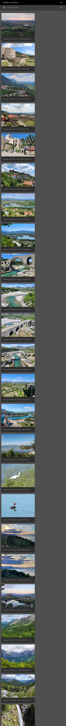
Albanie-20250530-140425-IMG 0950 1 (16, 567)
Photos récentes (13, 7)
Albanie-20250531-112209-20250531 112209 (16, 650)
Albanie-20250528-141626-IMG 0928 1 (49, 455)
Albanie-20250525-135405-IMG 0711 (49, 65)
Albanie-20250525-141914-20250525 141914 (49, 92)
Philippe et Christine (10, 2)
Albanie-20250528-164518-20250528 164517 (49, 483)
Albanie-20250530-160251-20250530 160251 (49, 595)
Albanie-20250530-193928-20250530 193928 (49, 623)
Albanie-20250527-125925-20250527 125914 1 (16, 344)
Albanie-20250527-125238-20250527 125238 (49, 316)
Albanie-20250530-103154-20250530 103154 (49, 511)
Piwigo (37, 722)
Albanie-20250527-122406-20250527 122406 (16, 316)
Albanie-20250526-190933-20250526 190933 (49, 260)
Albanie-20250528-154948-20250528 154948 (16, 483)
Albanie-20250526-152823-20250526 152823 (49, 204)
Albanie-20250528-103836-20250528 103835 (16, 399)
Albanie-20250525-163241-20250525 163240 (16, 120)
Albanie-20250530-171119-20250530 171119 (16, 623)
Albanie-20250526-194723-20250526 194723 (49, 288)
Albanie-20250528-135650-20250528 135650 (16, 455)
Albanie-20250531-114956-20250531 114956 (49, 650)
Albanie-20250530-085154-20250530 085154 (16, 511)
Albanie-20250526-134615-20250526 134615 (16, 148)
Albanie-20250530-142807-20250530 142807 (49, 567)
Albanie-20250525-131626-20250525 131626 (16, 65)
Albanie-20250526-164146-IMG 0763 (49, 232)
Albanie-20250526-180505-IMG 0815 (16, 260)
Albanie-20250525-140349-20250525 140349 (16, 92)
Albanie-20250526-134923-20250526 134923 (49, 148)
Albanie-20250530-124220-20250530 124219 (49, 539)
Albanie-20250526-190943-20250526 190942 (16, 288)
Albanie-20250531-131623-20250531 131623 (49, 678)
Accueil (4, 7)
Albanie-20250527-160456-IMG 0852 (49, 343)
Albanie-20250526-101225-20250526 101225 (49, 120)
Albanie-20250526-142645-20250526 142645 (49, 176)
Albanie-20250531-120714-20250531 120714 (16, 678)
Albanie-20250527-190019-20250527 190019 (49, 372)
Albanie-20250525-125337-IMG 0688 (49, 37)
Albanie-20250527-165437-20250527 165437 (16, 371)
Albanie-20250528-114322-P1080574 (16, 427)
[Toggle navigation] (61, 2)
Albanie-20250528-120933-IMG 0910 (49, 427)
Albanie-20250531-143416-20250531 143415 (49, 706)
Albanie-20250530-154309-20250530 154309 (16, 595)
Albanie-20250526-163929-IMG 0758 (16, 232)
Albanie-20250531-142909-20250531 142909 (16, 706)
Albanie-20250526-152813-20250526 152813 (16, 204)
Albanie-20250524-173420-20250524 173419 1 (16, 37)
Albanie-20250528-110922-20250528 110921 (49, 399)
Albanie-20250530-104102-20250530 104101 (16, 539)
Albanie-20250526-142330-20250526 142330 (16, 176)
